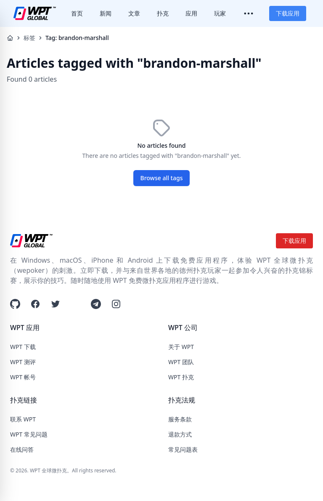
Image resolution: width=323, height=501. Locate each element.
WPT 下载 (23, 347)
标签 (29, 38)
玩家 (220, 13)
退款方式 (180, 434)
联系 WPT (23, 419)
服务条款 (180, 419)
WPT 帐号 (23, 377)
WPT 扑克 (181, 377)
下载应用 (287, 13)
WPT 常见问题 (29, 434)
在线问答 (22, 449)
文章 (134, 13)
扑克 (163, 13)
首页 (77, 13)
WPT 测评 (23, 362)
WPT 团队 (181, 362)
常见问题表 (183, 449)
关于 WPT (181, 347)
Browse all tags (161, 178)
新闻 (105, 13)
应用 (191, 13)
